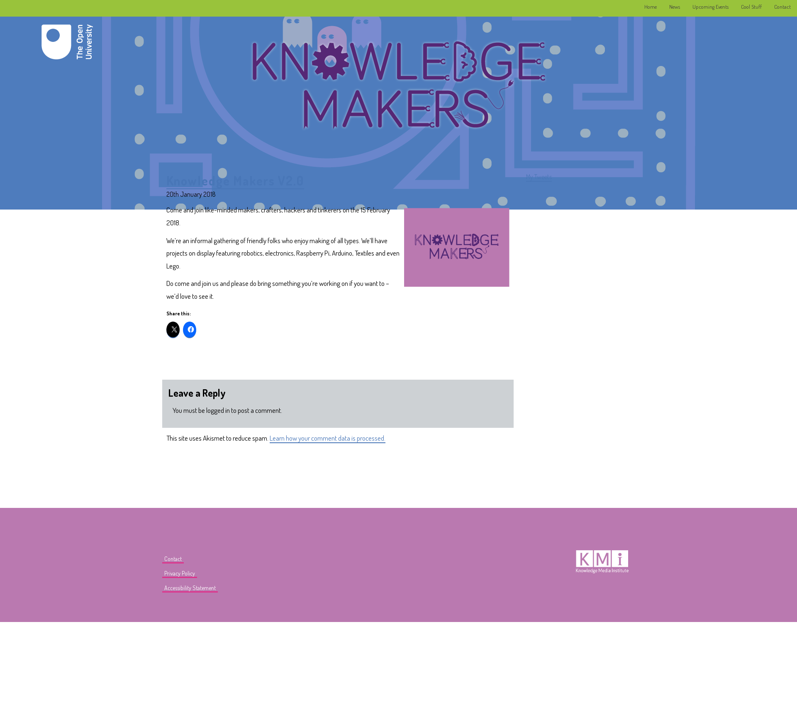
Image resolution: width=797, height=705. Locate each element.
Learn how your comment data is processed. (327, 438)
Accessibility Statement (190, 587)
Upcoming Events (710, 6)
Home (650, 6)
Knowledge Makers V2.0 (235, 180)
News (674, 6)
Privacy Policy (179, 573)
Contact (782, 6)
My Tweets (539, 177)
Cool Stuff (751, 6)
